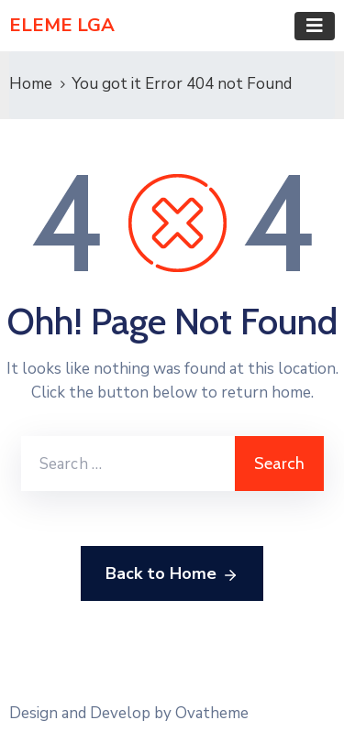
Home (30, 83)
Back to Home (172, 574)
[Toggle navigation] (314, 26)
